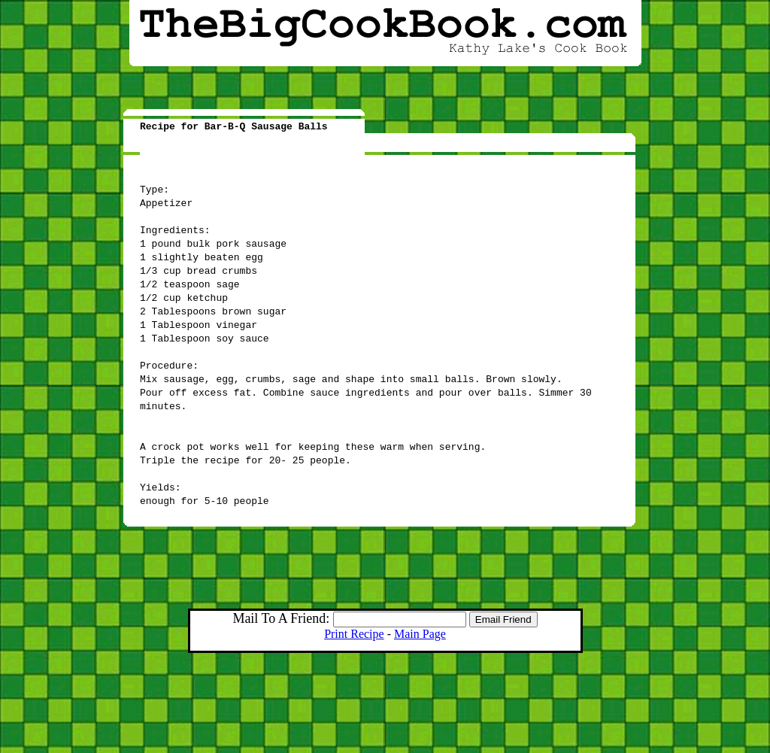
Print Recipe (354, 633)
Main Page (420, 633)
